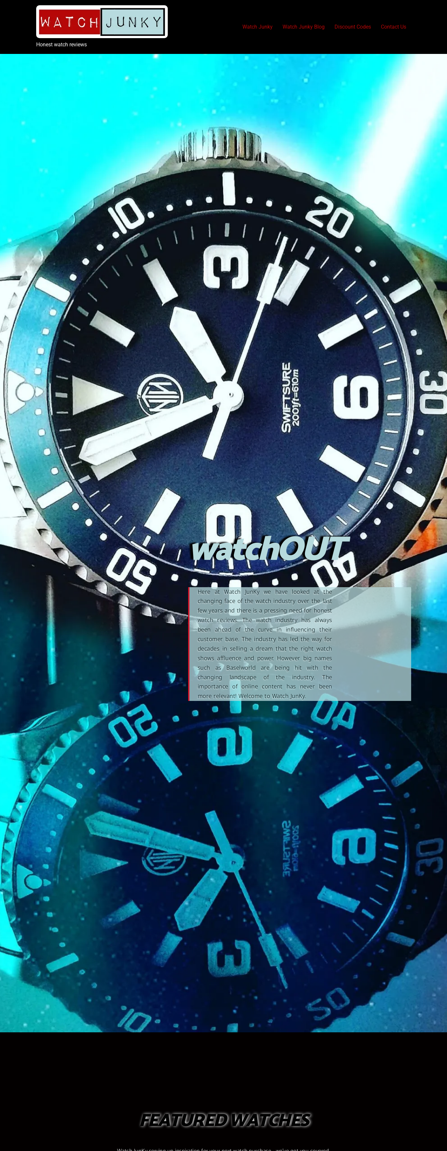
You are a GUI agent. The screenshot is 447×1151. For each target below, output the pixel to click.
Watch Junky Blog (304, 27)
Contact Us (393, 27)
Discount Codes (353, 27)
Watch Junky (257, 27)
